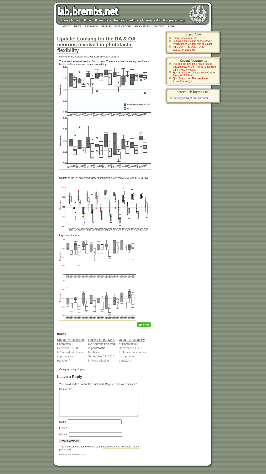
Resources (142, 26)
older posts (65, 459)
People (106, 26)
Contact (158, 26)
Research (91, 26)
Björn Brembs (180, 72)
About (66, 26)
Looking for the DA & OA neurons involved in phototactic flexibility (101, 346)
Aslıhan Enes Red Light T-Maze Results (194, 68)
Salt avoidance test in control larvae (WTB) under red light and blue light (192, 42)
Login (171, 26)
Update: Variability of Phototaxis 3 (70, 342)
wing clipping (78, 369)
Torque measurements (184, 38)
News (77, 26)
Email (63, 433)
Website (63, 439)
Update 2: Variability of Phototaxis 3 (132, 342)
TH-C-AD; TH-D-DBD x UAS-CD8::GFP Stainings (188, 48)
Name (63, 426)
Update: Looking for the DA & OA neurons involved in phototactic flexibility (96, 44)
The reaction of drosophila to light (190, 80)
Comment (65, 389)
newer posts (79, 459)
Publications (123, 26)
